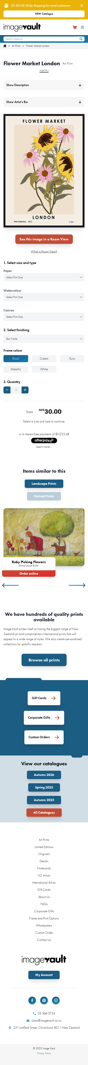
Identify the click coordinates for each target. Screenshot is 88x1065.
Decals (44, 861)
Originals (44, 854)
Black (15, 358)
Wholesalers (44, 925)
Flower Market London (37, 46)
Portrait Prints (44, 496)
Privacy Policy (44, 1053)
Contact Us (44, 940)
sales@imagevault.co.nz (44, 1020)
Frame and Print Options (44, 918)
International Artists (44, 882)
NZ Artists (44, 875)
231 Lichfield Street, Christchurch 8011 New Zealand (44, 1028)
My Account (44, 975)
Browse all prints (44, 660)
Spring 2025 (44, 787)
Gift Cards (44, 889)
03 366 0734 (44, 1013)
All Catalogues (44, 812)
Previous (10, 585)
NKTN (44, 71)
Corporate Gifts (44, 911)
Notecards (44, 868)
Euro (72, 358)
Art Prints (16, 46)
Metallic (16, 369)
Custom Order (44, 932)
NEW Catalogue (44, 14)
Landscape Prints (44, 483)
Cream (44, 358)
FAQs (44, 904)
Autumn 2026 (44, 775)
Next (77, 585)
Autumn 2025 (44, 800)
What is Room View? (44, 251)
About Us (44, 897)
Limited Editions (44, 847)
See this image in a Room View (44, 239)
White (44, 369)
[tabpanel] (44, 541)
